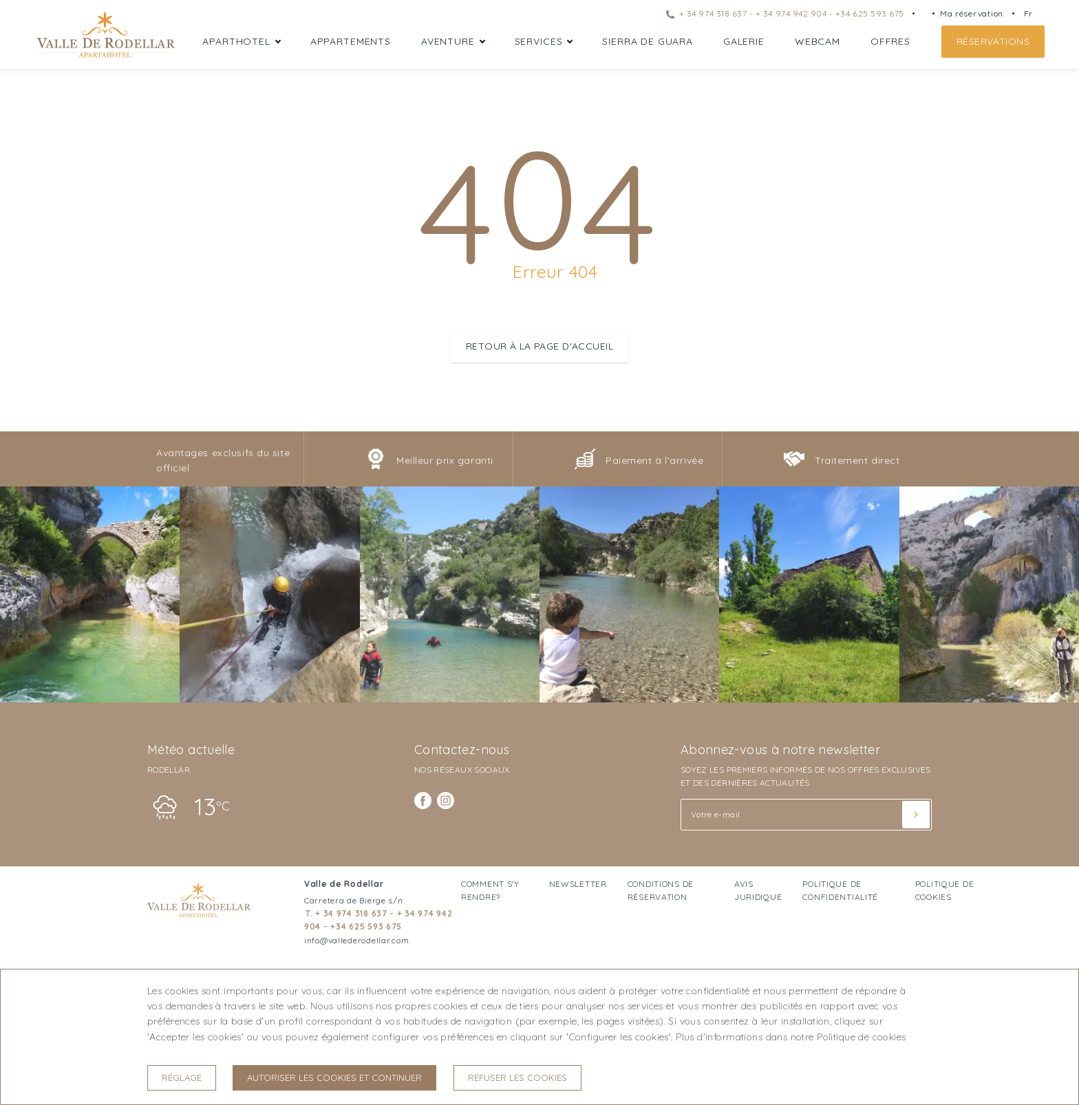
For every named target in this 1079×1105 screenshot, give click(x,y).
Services (539, 41)
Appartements (350, 41)
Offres (890, 41)
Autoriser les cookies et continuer (334, 1077)
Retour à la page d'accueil (539, 346)
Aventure (448, 41)
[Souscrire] (916, 814)
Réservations (993, 41)
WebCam (817, 41)
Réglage (182, 1077)
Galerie (744, 41)
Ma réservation (971, 13)
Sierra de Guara (647, 41)
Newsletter (578, 884)
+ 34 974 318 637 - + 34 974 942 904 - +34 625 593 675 (785, 13)
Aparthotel (236, 41)
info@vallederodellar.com (356, 940)
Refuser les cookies (517, 1077)
